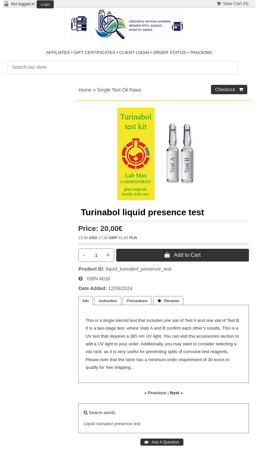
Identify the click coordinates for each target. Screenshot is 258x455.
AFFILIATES (58, 52)
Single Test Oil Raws (119, 90)
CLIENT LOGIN (134, 52)
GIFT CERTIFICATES (95, 52)
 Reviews (168, 301)
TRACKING (201, 52)
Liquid (89, 423)
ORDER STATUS (169, 52)
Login (45, 4)
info (86, 301)
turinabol (104, 423)
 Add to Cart (182, 255)
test (136, 423)
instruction (108, 301)
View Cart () (233, 3)
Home (85, 90)
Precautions (137, 301)
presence (123, 423)
